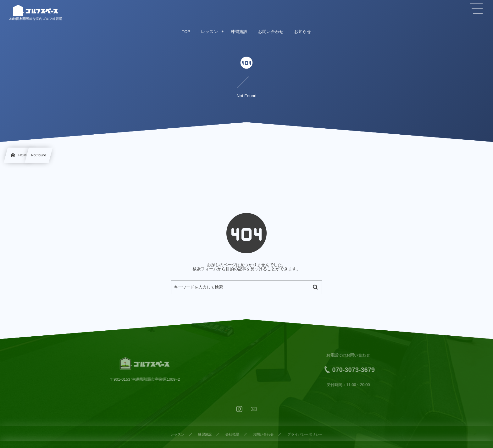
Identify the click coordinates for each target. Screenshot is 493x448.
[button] (476, 8)
